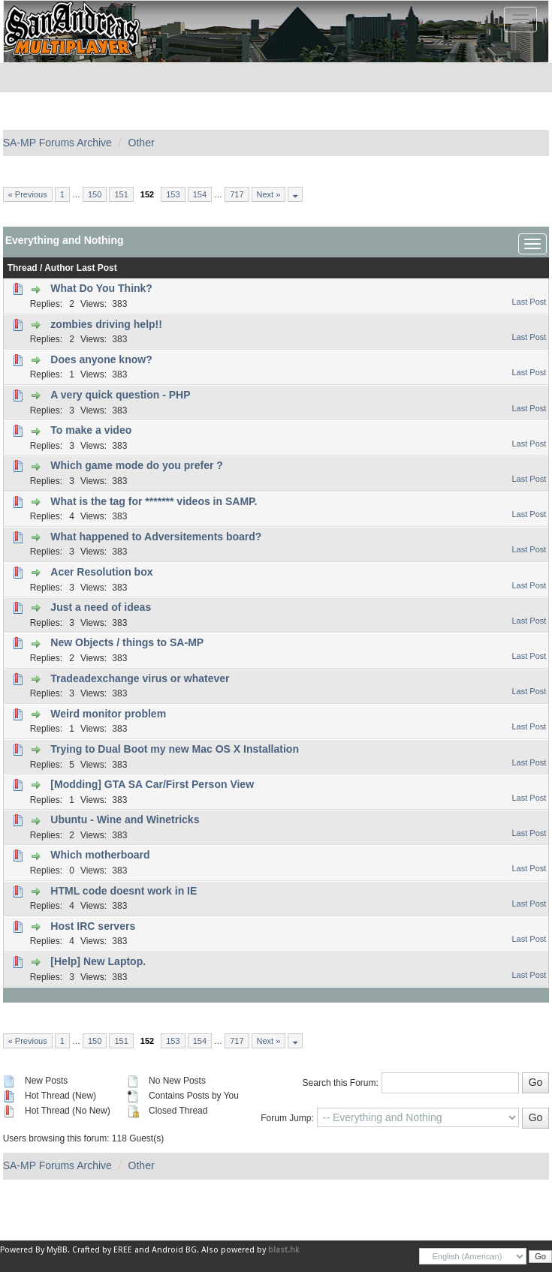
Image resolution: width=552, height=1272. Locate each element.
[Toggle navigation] (520, 19)
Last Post (97, 268)
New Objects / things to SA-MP (127, 642)
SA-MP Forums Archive (57, 143)
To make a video (90, 430)
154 (200, 194)
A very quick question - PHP (120, 395)
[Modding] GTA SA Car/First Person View (152, 784)
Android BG (174, 1250)
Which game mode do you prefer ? (136, 465)
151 (121, 194)
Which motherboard (99, 855)
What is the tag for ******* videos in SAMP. (153, 501)
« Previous (27, 194)
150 (94, 194)
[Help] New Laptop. (98, 961)
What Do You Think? (101, 288)
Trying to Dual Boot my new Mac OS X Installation (174, 749)
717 (236, 194)
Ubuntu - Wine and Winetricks (124, 819)
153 (172, 194)
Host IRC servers (92, 926)
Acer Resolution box (101, 572)
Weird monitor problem (108, 714)
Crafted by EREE (102, 1250)
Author (59, 268)
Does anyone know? (101, 359)
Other (141, 143)
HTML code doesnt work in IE (123, 891)
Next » (269, 194)
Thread (23, 268)
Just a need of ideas (100, 607)
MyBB (57, 1250)
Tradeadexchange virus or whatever (139, 678)
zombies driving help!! (106, 324)
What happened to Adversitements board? (155, 537)
